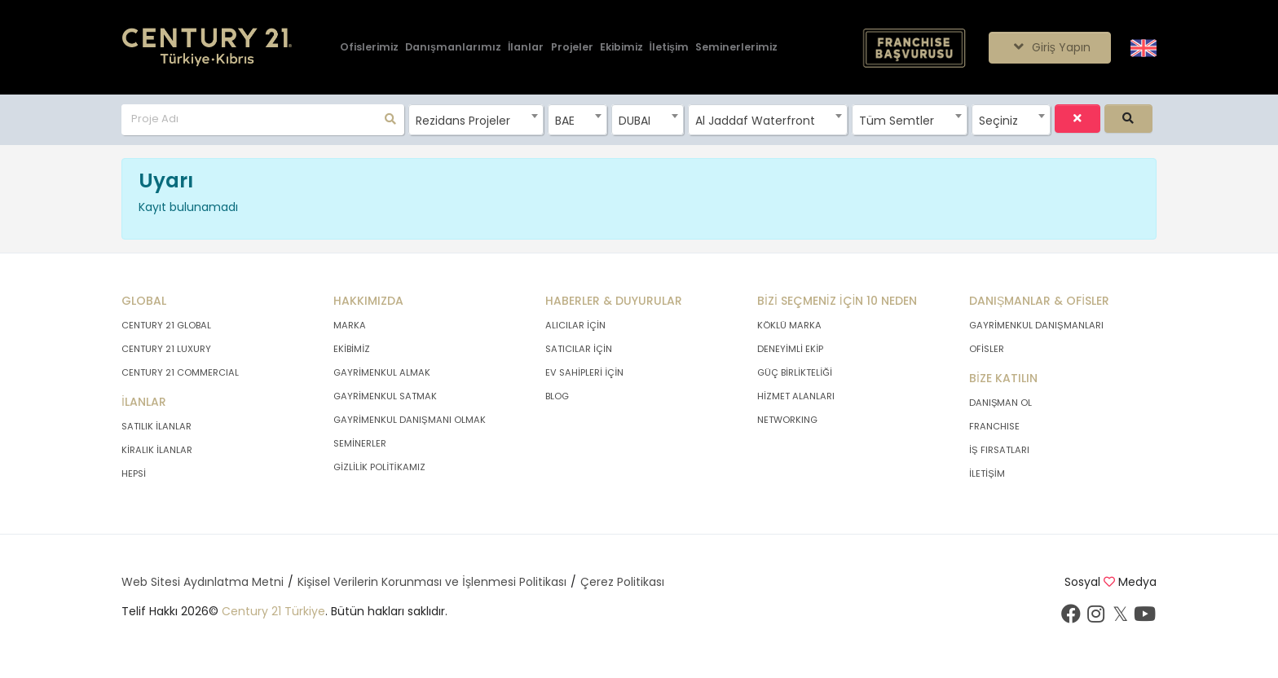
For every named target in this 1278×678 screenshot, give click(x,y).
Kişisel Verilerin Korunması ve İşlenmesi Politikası (431, 582)
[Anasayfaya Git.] (207, 48)
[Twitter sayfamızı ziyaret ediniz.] (1120, 617)
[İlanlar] (526, 47)
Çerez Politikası (622, 582)
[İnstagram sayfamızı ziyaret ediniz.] (1095, 617)
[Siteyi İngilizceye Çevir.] (1143, 46)
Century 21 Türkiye (273, 611)
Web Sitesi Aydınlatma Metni (202, 582)
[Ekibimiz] (621, 47)
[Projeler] (572, 47)
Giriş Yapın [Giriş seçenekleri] (1049, 47)
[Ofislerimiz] (369, 47)
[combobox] (475, 119)
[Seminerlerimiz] (736, 47)
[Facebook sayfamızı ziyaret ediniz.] (1071, 617)
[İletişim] (669, 47)
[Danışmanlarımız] (453, 47)
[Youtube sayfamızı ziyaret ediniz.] (1144, 617)
